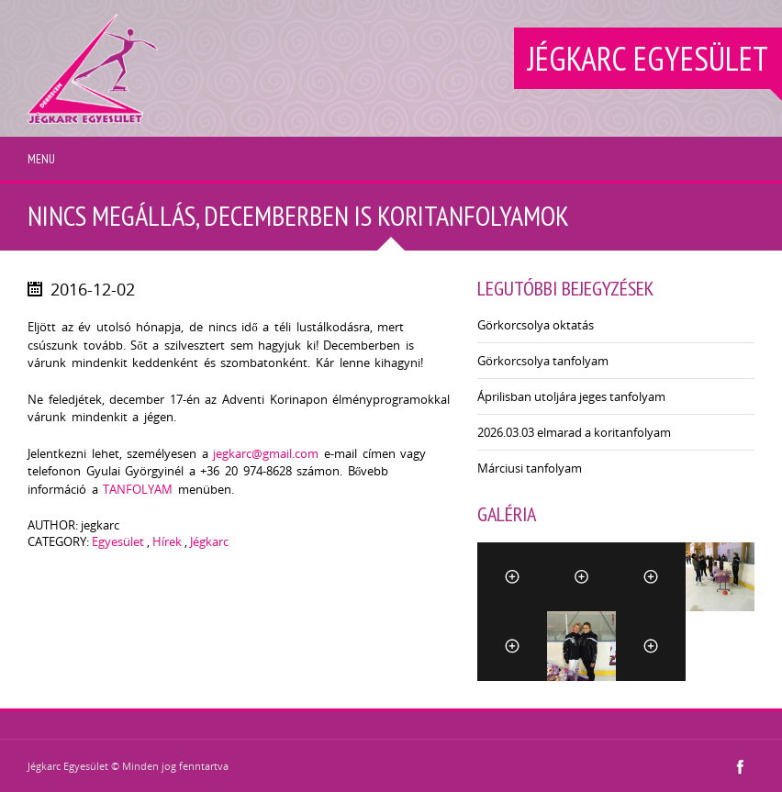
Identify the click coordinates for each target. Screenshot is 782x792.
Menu (41, 159)
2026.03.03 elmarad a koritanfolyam (574, 432)
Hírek (167, 541)
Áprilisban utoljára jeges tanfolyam (571, 396)
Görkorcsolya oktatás (535, 325)
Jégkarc (209, 541)
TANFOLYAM (138, 489)
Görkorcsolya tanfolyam (543, 360)
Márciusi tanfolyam (529, 468)
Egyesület (118, 541)
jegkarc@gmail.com (265, 453)
